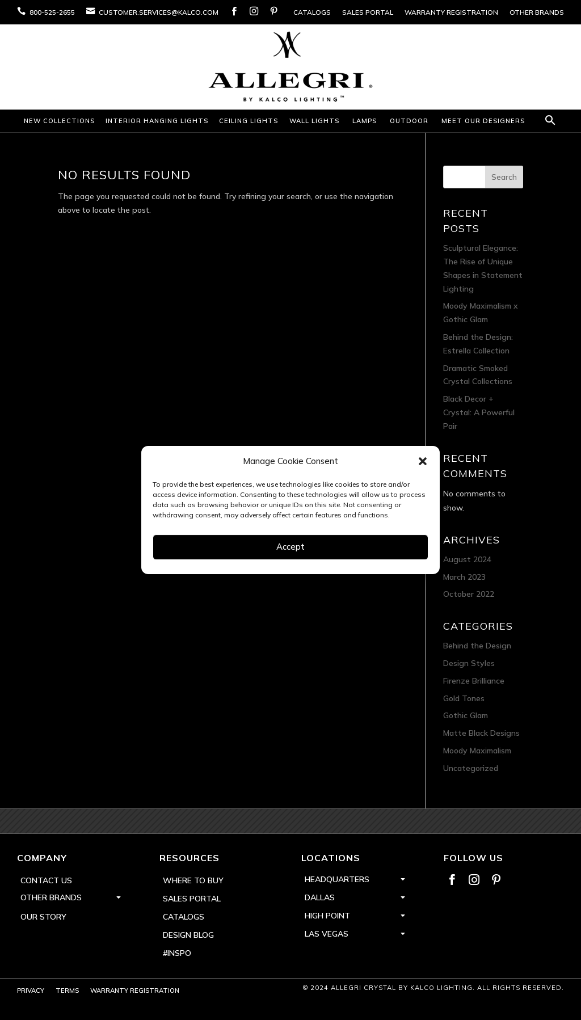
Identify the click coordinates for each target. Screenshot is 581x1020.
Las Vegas (326, 934)
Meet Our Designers (483, 121)
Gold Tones (464, 698)
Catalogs (312, 12)
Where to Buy (193, 880)
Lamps (364, 121)
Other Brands (537, 12)
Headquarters (337, 879)
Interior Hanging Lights (157, 121)
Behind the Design (477, 645)
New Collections (59, 121)
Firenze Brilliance (473, 681)
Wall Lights (314, 121)
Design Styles (469, 663)
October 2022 (468, 594)
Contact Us (46, 880)
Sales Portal (367, 12)
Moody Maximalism (477, 750)
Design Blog (188, 935)
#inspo (177, 953)
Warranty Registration (451, 12)
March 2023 (464, 577)
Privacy (30, 990)
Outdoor (409, 121)
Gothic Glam (465, 715)
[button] (422, 461)
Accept (290, 546)
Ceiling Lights (248, 121)
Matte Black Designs (481, 733)
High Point (327, 916)
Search (504, 177)
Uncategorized (470, 768)
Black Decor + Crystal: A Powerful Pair (479, 412)
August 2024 (467, 559)
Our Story (43, 917)
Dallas (320, 897)
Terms (67, 990)
